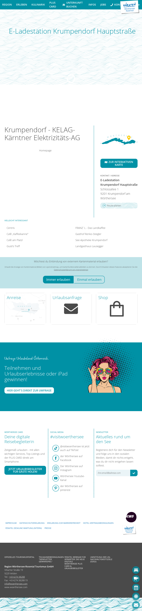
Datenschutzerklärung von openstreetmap (71, 269)
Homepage (45, 150)
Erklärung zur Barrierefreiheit (63, 523)
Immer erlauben (58, 279)
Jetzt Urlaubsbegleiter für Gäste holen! (25, 470)
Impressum (11, 523)
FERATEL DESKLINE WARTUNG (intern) (23, 528)
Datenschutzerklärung (32, 523)
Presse (48, 528)
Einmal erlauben (89, 279)
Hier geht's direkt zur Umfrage (29, 390)
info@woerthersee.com (15, 583)
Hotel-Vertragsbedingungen (98, 523)
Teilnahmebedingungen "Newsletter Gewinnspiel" (49, 559)
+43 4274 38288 (17, 576)
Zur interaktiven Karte (119, 163)
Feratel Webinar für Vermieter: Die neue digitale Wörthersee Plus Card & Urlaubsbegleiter (75, 562)
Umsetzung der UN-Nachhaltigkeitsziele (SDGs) (101, 559)
